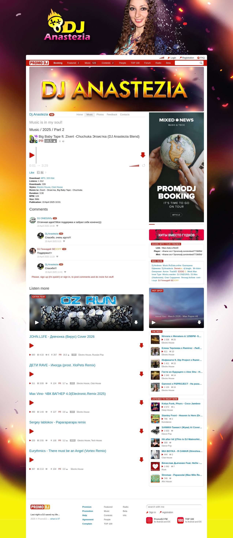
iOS (168, 522)
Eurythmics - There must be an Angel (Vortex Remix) (67, 451)
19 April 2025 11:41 (54, 272)
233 (33, 440)
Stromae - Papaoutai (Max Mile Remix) (182, 475)
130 (54, 440)
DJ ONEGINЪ (44, 218)
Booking (58, 63)
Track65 (173, 271)
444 (165, 454)
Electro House (43, 187)
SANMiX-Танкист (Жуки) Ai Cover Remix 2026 (182, 427)
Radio (158, 63)
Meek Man (192, 271)
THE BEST (157, 331)
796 (165, 419)
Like (31, 172)
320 (74, 354)
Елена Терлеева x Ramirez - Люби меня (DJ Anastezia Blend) (182, 348)
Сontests (108, 63)
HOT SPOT (157, 291)
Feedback (112, 114)
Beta (168, 63)
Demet (178, 268)
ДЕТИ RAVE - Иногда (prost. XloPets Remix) (62, 365)
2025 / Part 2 (53, 129)
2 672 (166, 407)
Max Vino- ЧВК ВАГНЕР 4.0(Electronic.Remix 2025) (67, 394)
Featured (73, 63)
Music (91, 63)
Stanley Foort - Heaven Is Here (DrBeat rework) (182, 415)
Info (124, 515)
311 (33, 383)
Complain (87, 523)
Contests (108, 515)
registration (167, 512)
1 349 (166, 375)
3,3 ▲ (65, 440)
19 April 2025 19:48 (46, 226)
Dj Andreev (157, 265)
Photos (100, 114)
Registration (188, 58)
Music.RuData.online (172, 265)
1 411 (166, 363)
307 (33, 469)
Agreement (87, 519)
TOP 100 (135, 63)
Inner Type (156, 274)
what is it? (55, 518)
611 (165, 351)
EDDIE (182, 271)
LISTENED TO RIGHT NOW (164, 399)
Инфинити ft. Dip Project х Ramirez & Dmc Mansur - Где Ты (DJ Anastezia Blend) (182, 360)
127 (54, 412)
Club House (57, 187)
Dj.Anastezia (38, 114)
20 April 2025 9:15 (53, 241)
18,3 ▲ (66, 355)
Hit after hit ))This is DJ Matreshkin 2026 (182, 439)
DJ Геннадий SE (49, 249)
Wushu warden (169, 274)
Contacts (124, 114)
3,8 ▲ (65, 412)
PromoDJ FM (161, 519)
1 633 (166, 431)
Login (173, 58)
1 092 (166, 466)
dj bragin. (187, 268)
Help (84, 515)
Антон (166, 271)
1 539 (166, 339)
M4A (73, 440)
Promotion (87, 511)
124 (54, 383)
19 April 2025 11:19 (46, 257)
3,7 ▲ (65, 383)
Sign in (152, 512)
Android (160, 522)
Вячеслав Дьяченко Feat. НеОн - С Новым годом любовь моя (182, 463)
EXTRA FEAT (39, 297)
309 (165, 443)
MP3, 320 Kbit (47, 178)
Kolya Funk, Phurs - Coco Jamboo (181, 403)
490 (33, 412)
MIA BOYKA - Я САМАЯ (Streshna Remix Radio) (182, 451)
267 (55, 355)
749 (165, 478)
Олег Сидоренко (172, 277)
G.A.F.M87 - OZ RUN (86, 316)
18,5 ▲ (50, 141)
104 (54, 469)
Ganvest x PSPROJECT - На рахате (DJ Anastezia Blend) (182, 384)
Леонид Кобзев (188, 277)
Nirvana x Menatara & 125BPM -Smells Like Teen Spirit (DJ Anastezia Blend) (182, 336)
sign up (44, 276)
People (122, 63)
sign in (66, 276)
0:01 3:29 (38, 165)
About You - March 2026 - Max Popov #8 (176, 316)
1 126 (166, 387)
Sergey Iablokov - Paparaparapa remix (57, 422)
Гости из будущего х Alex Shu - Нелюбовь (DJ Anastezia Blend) (182, 372)
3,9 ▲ (65, 469)
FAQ (202, 58)
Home (80, 114)
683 (33, 355)
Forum (147, 63)
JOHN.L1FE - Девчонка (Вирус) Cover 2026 (62, 336)
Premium (86, 507)
